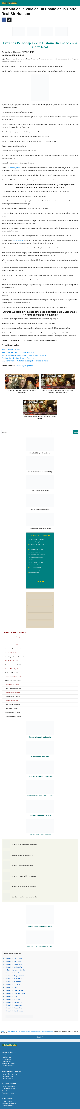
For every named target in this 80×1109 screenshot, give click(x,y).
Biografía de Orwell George (14, 990)
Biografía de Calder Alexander (15, 993)
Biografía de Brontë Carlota (14, 1011)
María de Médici (18, 240)
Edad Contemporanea (8, 1063)
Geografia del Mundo (8, 1086)
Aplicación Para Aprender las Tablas (40, 947)
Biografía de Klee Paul (13, 999)
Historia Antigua (6, 1057)
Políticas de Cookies (8, 1105)
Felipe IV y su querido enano (27, 366)
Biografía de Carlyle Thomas (15, 976)
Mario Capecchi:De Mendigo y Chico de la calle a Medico (24, 355)
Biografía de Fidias (12, 987)
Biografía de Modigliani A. (14, 1002)
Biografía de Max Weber (13, 961)
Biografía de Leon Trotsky (14, 958)
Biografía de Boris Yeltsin (14, 979)
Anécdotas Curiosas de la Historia (40, 528)
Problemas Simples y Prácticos (40, 815)
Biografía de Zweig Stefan (14, 967)
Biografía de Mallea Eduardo (15, 973)
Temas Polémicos (7, 1078)
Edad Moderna (6, 1061)
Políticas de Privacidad (9, 1103)
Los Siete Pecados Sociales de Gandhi (24, 897)
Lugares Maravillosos (8, 1089)
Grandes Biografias (8, 1065)
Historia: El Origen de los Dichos (40, 453)
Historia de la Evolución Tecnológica (24, 876)
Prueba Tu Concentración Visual (40, 926)
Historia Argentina (7, 1055)
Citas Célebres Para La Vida (40, 490)
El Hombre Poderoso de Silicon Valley (40, 472)
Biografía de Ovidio (12, 996)
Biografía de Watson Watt (14, 1005)
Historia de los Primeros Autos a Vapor (24, 844)
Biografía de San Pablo (13, 984)
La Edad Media (6, 1059)
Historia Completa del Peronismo (22, 865)
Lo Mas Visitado (6, 1101)
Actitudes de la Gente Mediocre (40, 835)
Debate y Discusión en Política (15, 970)
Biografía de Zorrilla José (14, 964)
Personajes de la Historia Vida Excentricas (18, 353)
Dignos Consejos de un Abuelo (40, 509)
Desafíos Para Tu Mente (40, 757)
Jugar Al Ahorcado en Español (40, 737)
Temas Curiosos (7, 1091)
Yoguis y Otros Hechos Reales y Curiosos (18, 358)
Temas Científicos (7, 1076)
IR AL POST (40, 581)
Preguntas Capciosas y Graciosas (40, 776)
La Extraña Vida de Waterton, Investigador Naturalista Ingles (25, 361)
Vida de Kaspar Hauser (11, 350)
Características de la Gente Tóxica (40, 796)
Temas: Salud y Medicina (9, 1074)
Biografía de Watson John (14, 1008)
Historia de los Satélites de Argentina (24, 886)
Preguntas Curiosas (8, 1093)
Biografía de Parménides (13, 982)
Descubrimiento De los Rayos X (22, 855)
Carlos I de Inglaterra (13, 168)
